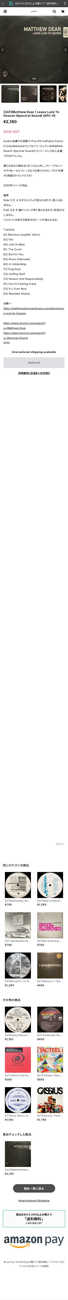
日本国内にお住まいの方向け (34, 373)
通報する (60, 844)
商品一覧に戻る (34, 1188)
